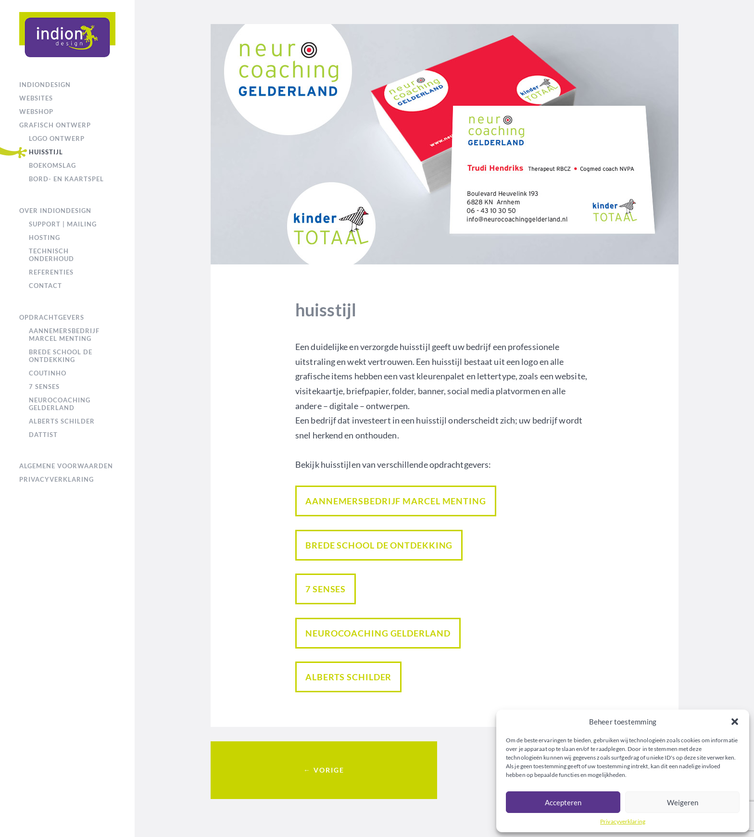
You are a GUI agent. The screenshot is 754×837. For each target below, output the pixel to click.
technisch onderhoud (51, 254)
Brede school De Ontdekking (60, 355)
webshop (36, 111)
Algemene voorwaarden (66, 466)
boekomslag (52, 165)
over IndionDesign (55, 210)
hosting (44, 237)
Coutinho (47, 373)
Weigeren (682, 802)
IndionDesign (45, 84)
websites (36, 98)
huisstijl (46, 152)
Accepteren (563, 802)
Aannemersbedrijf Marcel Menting (64, 334)
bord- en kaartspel (66, 179)
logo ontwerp (57, 138)
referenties (51, 272)
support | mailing (63, 224)
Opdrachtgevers (51, 317)
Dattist (43, 434)
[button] (735, 721)
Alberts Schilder (62, 421)
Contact (45, 285)
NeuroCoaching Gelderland (59, 404)
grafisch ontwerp (55, 125)
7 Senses (44, 386)
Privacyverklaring (622, 821)
